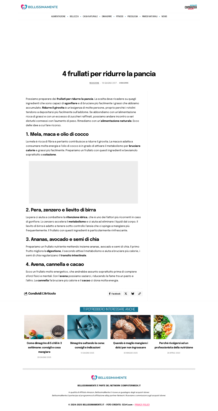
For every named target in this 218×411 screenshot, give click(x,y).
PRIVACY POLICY (142, 405)
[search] (177, 7)
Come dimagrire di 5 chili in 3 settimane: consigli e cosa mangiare (44, 348)
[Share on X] (125, 294)
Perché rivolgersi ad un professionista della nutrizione (174, 348)
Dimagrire (124, 83)
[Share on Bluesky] (132, 294)
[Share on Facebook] (113, 294)
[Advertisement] (109, 43)
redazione (93, 83)
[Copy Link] (139, 294)
